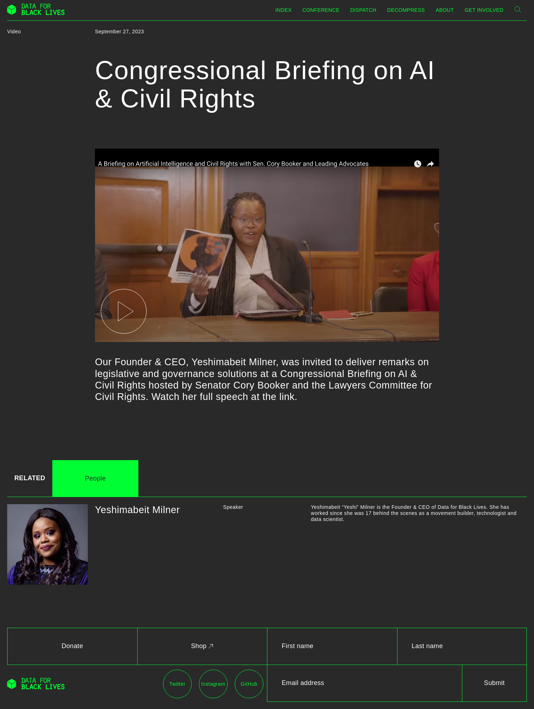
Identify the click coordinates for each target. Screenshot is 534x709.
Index (283, 10)
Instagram (213, 684)
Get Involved (484, 10)
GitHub (249, 684)
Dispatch (363, 10)
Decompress (406, 10)
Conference (321, 10)
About (445, 10)
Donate (72, 646)
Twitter (177, 684)
